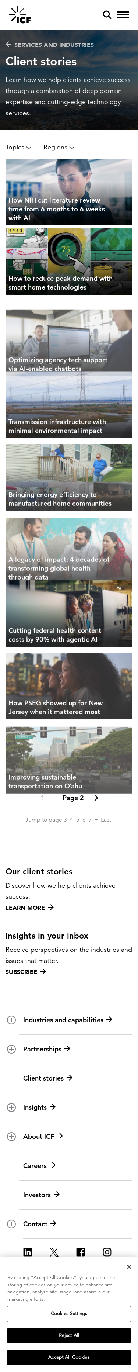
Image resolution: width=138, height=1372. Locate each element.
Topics (19, 147)
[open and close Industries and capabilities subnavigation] (11, 1020)
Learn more (30, 907)
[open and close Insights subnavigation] (11, 1107)
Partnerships (46, 1049)
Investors (41, 1194)
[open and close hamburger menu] (123, 15)
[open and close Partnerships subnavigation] (11, 1049)
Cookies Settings (69, 1316)
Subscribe (26, 971)
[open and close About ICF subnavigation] (11, 1136)
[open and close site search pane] (107, 15)
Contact (39, 1224)
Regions (59, 147)
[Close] (129, 1269)
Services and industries (50, 44)
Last (106, 819)
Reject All (69, 1338)
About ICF (43, 1136)
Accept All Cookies (68, 1360)
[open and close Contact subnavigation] (11, 1224)
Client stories (47, 1078)
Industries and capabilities (67, 1020)
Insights (39, 1107)
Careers (39, 1165)
